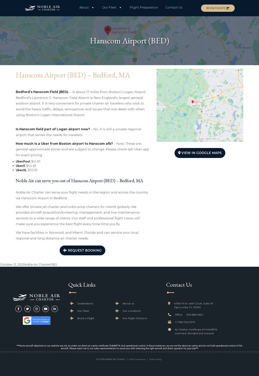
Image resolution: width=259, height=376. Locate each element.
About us (128, 303)
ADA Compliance (138, 359)
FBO (53, 264)
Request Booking (82, 250)
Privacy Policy (155, 359)
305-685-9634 (194, 314)
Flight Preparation (144, 7)
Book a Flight (85, 318)
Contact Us (173, 7)
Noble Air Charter (37, 264)
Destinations (85, 303)
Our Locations (131, 310)
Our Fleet (83, 310)
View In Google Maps (200, 153)
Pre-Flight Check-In (135, 318)
